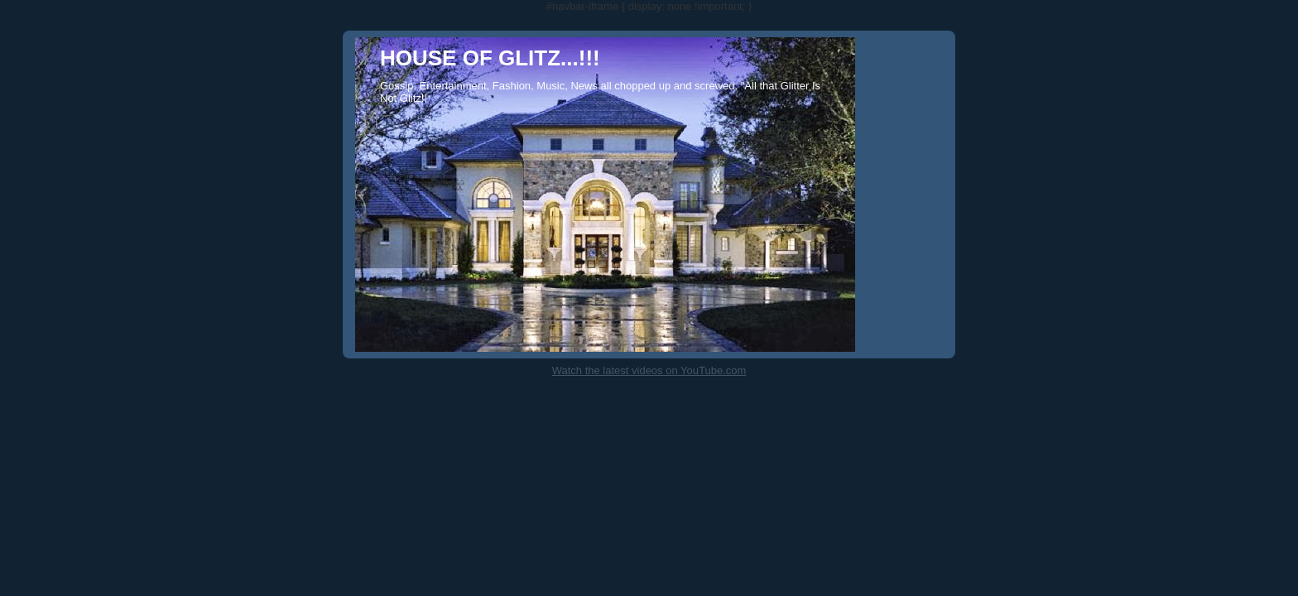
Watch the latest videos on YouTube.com (649, 370)
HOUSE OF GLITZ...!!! (490, 58)
